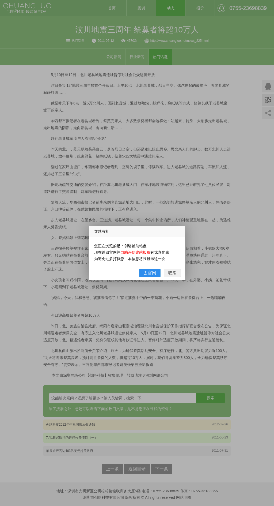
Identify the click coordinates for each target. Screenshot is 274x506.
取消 (172, 273)
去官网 (149, 273)
